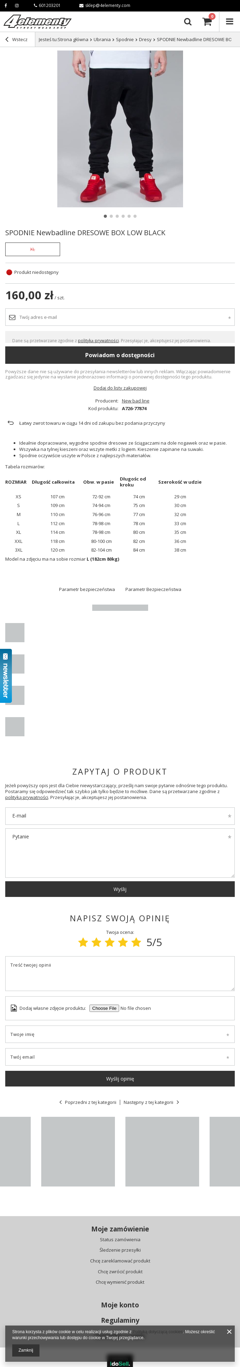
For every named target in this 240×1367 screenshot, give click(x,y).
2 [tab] (111, 216)
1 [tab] (105, 216)
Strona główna (73, 39)
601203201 (47, 5)
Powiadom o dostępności (120, 355)
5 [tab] (129, 216)
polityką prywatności (98, 340)
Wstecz (16, 40)
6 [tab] (135, 216)
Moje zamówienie (120, 1229)
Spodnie (125, 39)
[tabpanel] (120, 129)
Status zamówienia (120, 1240)
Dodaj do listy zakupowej (120, 388)
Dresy (145, 39)
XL (32, 249)
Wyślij (120, 889)
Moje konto (120, 1305)
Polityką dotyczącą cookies (158, 1331)
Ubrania (102, 39)
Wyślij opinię (120, 1078)
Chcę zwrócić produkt (120, 1272)
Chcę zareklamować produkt (120, 1261)
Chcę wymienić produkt (120, 1282)
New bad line (136, 401)
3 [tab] (117, 216)
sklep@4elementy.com (104, 5)
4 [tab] (123, 216)
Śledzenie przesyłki (120, 1250)
